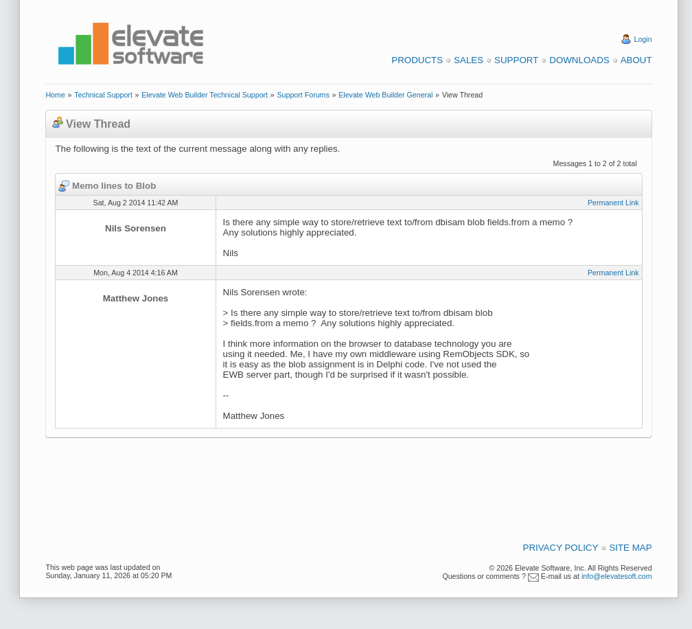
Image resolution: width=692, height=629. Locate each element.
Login (643, 39)
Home (55, 95)
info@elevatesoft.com (616, 576)
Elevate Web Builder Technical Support (204, 95)
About (636, 60)
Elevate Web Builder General (385, 95)
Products (417, 60)
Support (516, 60)
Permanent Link (613, 202)
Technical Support (103, 95)
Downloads (579, 60)
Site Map (630, 547)
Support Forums (303, 95)
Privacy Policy (561, 547)
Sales (468, 60)
